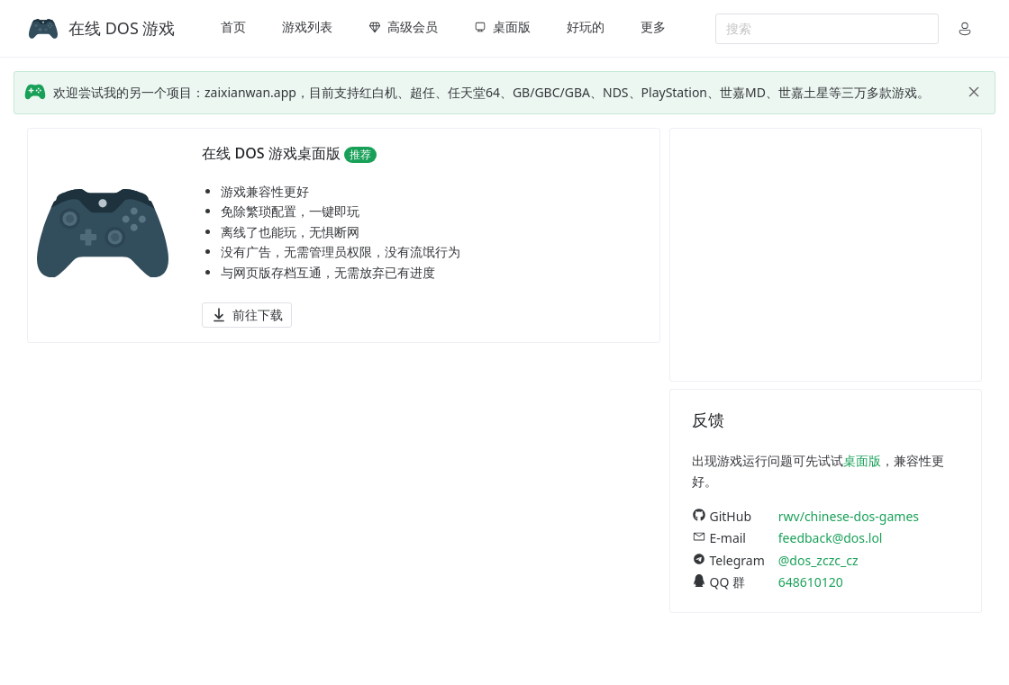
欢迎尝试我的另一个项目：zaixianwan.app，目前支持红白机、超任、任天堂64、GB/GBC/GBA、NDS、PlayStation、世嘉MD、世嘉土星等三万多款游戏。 (491, 92)
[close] (974, 92)
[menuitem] (233, 29)
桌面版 (862, 460)
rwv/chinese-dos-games (848, 516)
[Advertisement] (825, 255)
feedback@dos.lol (830, 537)
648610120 (810, 581)
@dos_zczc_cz (818, 560)
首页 (233, 26)
